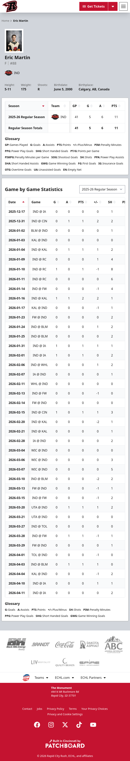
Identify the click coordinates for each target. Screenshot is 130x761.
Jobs (39, 709)
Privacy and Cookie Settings (65, 714)
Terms (73, 709)
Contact (27, 709)
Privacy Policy (55, 709)
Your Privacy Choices (94, 709)
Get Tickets (94, 6)
